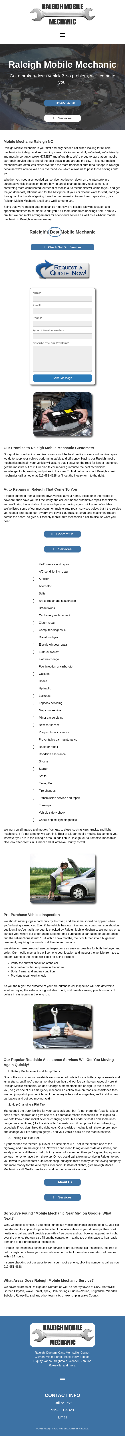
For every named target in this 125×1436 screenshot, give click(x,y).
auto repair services (77, 508)
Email (36, 305)
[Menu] (62, 35)
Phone (37, 317)
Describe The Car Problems (50, 343)
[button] (62, 103)
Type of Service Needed (48, 330)
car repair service (15, 160)
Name (36, 292)
